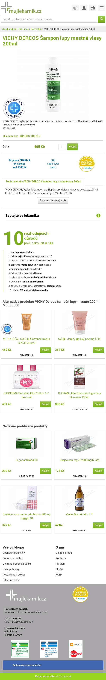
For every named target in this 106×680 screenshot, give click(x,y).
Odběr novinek (11, 580)
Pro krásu (24, 29)
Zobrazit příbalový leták (53, 200)
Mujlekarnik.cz (9, 29)
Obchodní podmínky (14, 552)
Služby (59, 569)
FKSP (59, 574)
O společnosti (64, 552)
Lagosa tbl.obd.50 (27, 460)
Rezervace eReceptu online (53, 676)
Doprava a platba (12, 558)
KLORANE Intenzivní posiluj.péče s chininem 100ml (79, 395)
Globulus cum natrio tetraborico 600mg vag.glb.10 (26, 516)
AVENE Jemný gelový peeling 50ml (79, 339)
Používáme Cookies (14, 574)
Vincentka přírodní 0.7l (79, 514)
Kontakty (61, 558)
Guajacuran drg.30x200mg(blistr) (79, 460)
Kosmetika (36, 29)
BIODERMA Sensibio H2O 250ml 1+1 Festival (26, 395)
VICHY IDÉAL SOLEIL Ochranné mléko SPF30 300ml (26, 341)
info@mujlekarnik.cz (22, 622)
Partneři (60, 563)
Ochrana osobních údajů (17, 563)
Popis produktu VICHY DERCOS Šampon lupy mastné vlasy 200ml (43, 181)
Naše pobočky (11, 569)
